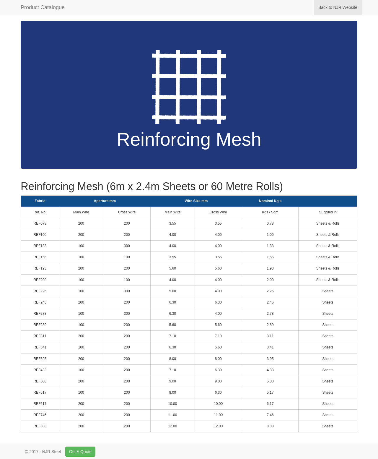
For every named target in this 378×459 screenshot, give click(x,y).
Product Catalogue (43, 7)
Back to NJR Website (340, 7)
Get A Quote (80, 451)
